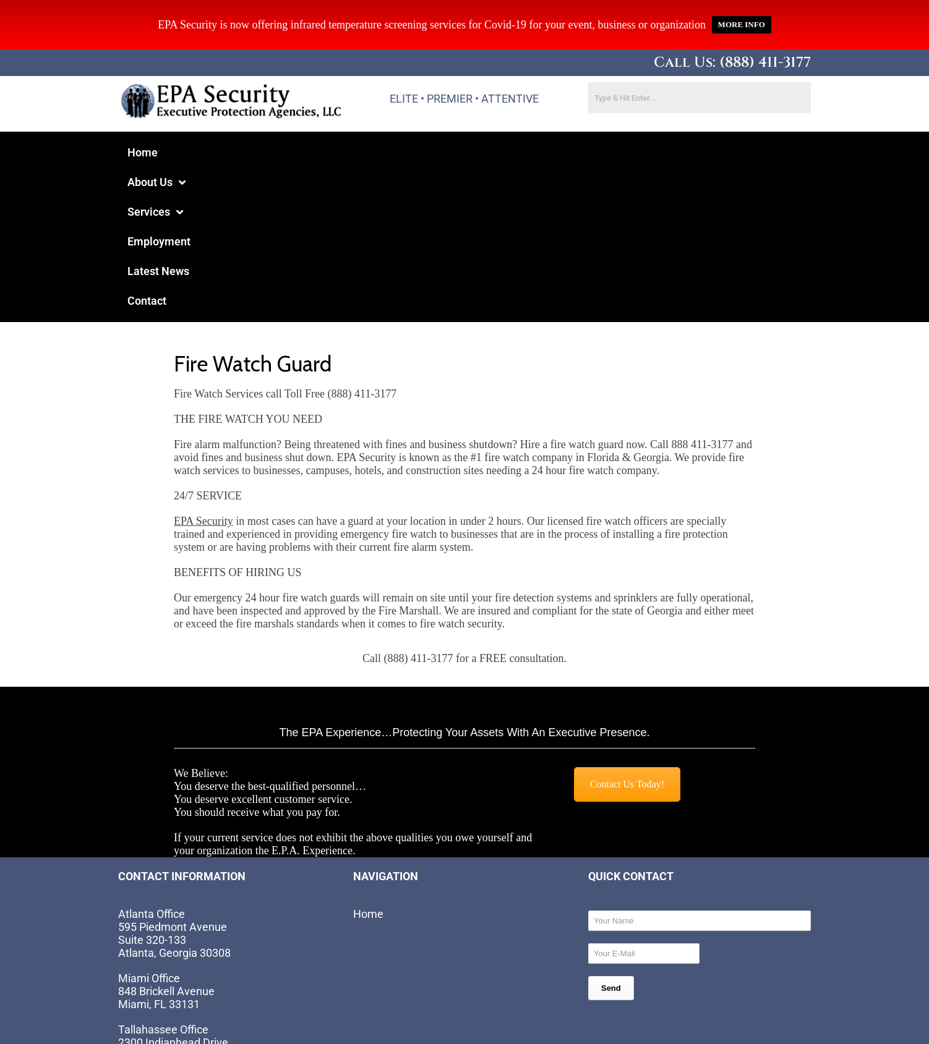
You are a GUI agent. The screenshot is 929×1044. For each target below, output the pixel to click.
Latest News (440, 152)
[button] (205, 153)
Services (281, 152)
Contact (508, 152)
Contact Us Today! (627, 635)
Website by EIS (262, 1008)
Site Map (740, 1016)
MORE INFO (741, 24)
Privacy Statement (526, 1016)
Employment (358, 152)
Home (142, 152)
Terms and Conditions (645, 1016)
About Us (205, 152)
